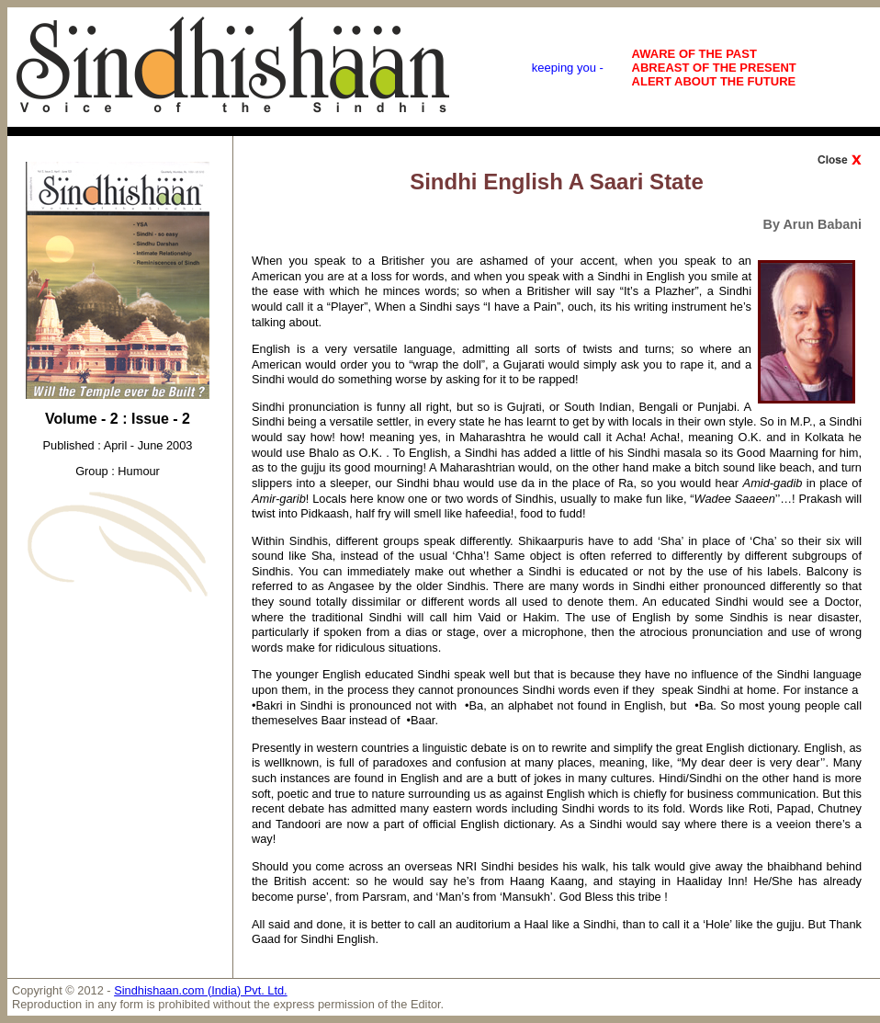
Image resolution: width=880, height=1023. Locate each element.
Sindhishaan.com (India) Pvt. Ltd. (201, 990)
